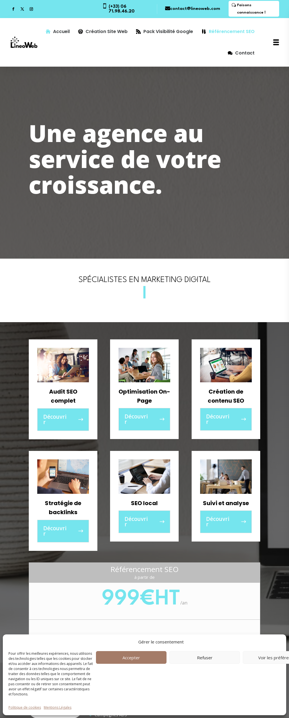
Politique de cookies (24, 707)
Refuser (205, 657)
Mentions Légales (57, 707)
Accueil (61, 31)
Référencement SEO (232, 31)
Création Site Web (107, 31)
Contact (245, 53)
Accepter (131, 657)
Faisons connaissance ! (251, 8)
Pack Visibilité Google (168, 31)
